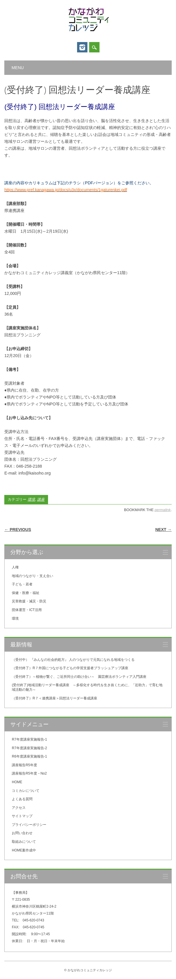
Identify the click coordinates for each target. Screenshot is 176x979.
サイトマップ (22, 816)
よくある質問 (22, 799)
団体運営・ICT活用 (26, 610)
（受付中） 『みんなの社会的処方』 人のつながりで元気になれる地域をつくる (73, 660)
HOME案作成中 (24, 850)
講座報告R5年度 (24, 765)
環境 (31, 499)
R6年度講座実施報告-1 (29, 756)
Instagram (82, 47)
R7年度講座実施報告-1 (29, 739)
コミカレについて (25, 791)
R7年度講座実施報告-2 (29, 748)
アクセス (19, 808)
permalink (163, 510)
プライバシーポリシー (29, 825)
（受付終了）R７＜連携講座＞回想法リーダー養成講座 (54, 698)
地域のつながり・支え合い (32, 576)
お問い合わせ (22, 833)
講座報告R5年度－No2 (29, 773)
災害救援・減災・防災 (29, 601)
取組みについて (24, 842)
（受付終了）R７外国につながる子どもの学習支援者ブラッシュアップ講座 (70, 668)
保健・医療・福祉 (25, 593)
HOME (17, 782)
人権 (15, 567)
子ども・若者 (22, 584)
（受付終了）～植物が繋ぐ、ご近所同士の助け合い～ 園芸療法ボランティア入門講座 (79, 677)
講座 (41, 499)
